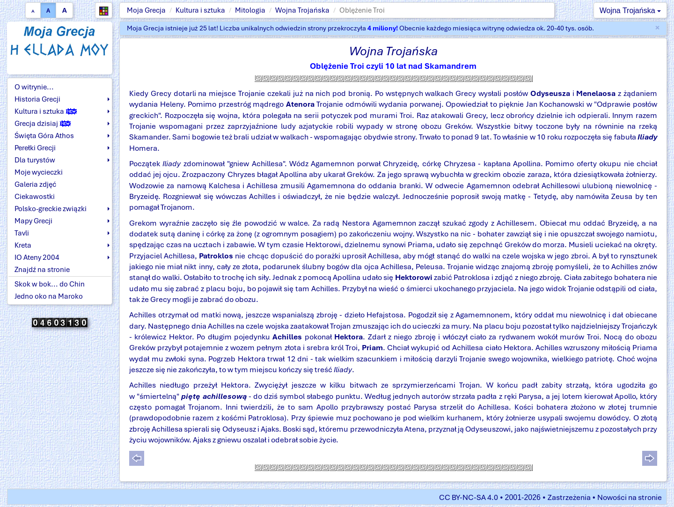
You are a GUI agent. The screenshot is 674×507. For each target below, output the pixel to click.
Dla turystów (35, 160)
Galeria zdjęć (35, 184)
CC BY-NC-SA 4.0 (468, 497)
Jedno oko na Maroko (49, 296)
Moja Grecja (146, 10)
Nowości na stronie (629, 497)
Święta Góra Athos (44, 135)
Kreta (23, 245)
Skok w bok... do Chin (50, 284)
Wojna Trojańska (302, 10)
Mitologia (250, 10)
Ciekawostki (35, 196)
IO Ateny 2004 (37, 257)
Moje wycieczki (39, 172)
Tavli (22, 233)
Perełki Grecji (35, 148)
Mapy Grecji (33, 221)
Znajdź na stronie (42, 269)
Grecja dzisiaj (43, 123)
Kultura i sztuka (200, 10)
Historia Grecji (37, 99)
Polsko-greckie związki (51, 208)
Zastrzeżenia (569, 497)
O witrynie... (34, 87)
